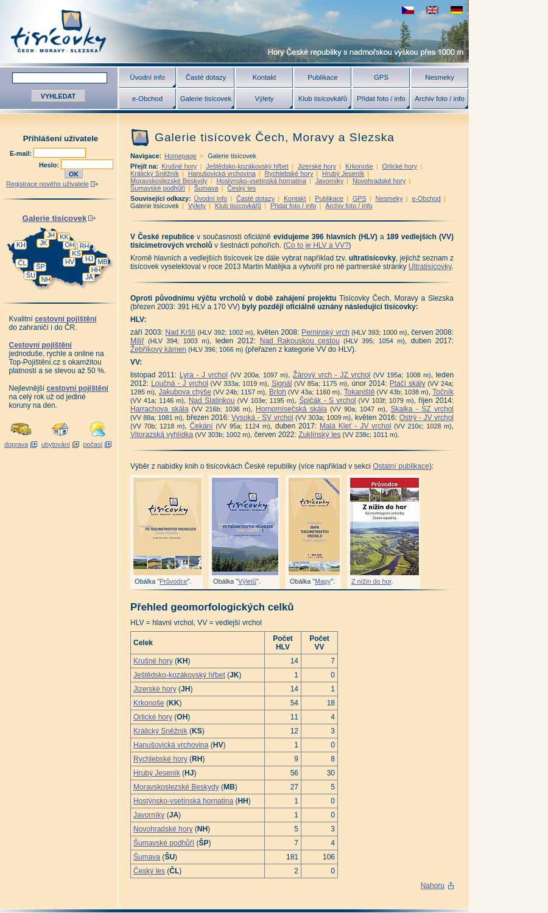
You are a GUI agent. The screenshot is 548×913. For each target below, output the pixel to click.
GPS (381, 77)
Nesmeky (439, 77)
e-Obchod (147, 98)
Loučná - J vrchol (179, 383)
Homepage (180, 155)
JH (51, 235)
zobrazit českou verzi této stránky (408, 10)
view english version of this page (432, 10)
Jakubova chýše (185, 392)
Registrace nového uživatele (47, 183)
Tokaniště (359, 392)
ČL (22, 263)
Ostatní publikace (401, 466)
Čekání (201, 426)
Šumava (206, 188)
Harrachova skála (159, 409)
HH (96, 269)
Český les (241, 188)
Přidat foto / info (381, 98)
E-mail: (21, 153)
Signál (282, 383)
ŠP (40, 266)
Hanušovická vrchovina (222, 173)
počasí (93, 444)
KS (76, 253)
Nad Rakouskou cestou (300, 341)
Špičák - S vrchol (327, 400)
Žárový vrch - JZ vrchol (332, 375)
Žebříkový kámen (158, 349)
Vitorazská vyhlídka (161, 434)
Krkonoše (359, 166)
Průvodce (174, 581)
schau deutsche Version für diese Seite (456, 10)
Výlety (264, 98)
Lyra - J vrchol (204, 375)
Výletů (247, 581)
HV (69, 261)
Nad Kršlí (180, 332)
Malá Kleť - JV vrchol (355, 426)
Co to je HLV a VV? (317, 245)
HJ (89, 258)
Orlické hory (400, 166)
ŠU (30, 275)
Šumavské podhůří (157, 188)
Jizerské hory (317, 166)
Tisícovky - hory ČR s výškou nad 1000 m (234, 31)
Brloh (277, 392)
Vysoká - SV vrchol (262, 417)
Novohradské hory (379, 180)
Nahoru (432, 885)
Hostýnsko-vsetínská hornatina (261, 180)
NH (46, 279)
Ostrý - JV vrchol (426, 417)
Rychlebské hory (288, 173)
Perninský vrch (325, 332)
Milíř (137, 341)
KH (21, 244)
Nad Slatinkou (212, 400)
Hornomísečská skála (291, 409)
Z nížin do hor (371, 581)
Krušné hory (179, 166)
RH (85, 246)
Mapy (323, 581)
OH (69, 244)
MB (102, 261)
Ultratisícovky (430, 266)
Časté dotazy (206, 77)
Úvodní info (147, 77)
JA (89, 277)
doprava (16, 444)
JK (43, 243)
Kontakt (264, 77)
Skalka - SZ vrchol (422, 409)
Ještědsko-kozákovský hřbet (247, 166)
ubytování (55, 444)
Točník (443, 392)
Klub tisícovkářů (322, 98)
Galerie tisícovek (205, 98)
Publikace (322, 77)
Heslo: (50, 165)
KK (64, 236)
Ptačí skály (408, 383)
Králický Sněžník (154, 173)
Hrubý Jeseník (343, 173)
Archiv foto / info (440, 98)
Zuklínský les (319, 434)
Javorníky (329, 180)
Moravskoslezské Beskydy (169, 180)
